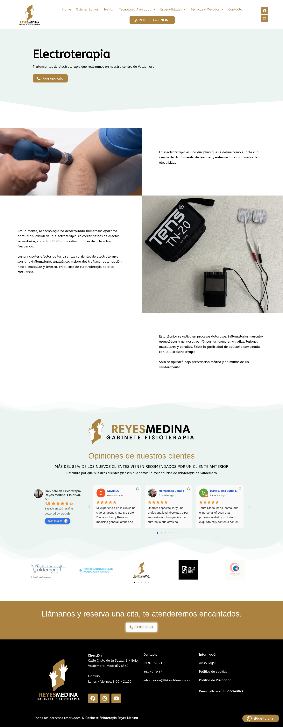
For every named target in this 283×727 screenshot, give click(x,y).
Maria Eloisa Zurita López (226, 490)
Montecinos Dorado (171, 490)
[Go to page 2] (165, 532)
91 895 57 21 (154, 663)
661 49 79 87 (154, 672)
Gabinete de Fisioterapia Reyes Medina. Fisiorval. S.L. (63, 495)
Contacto (235, 9)
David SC (113, 490)
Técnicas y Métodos (207, 9)
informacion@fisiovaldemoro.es (167, 680)
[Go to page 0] (157, 533)
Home (66, 9)
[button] (137, 9)
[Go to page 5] (176, 532)
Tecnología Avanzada (137, 9)
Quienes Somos (87, 9)
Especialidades (173, 9)
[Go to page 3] (169, 532)
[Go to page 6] (180, 532)
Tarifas (108, 9)
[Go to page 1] (161, 532)
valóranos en (57, 521)
